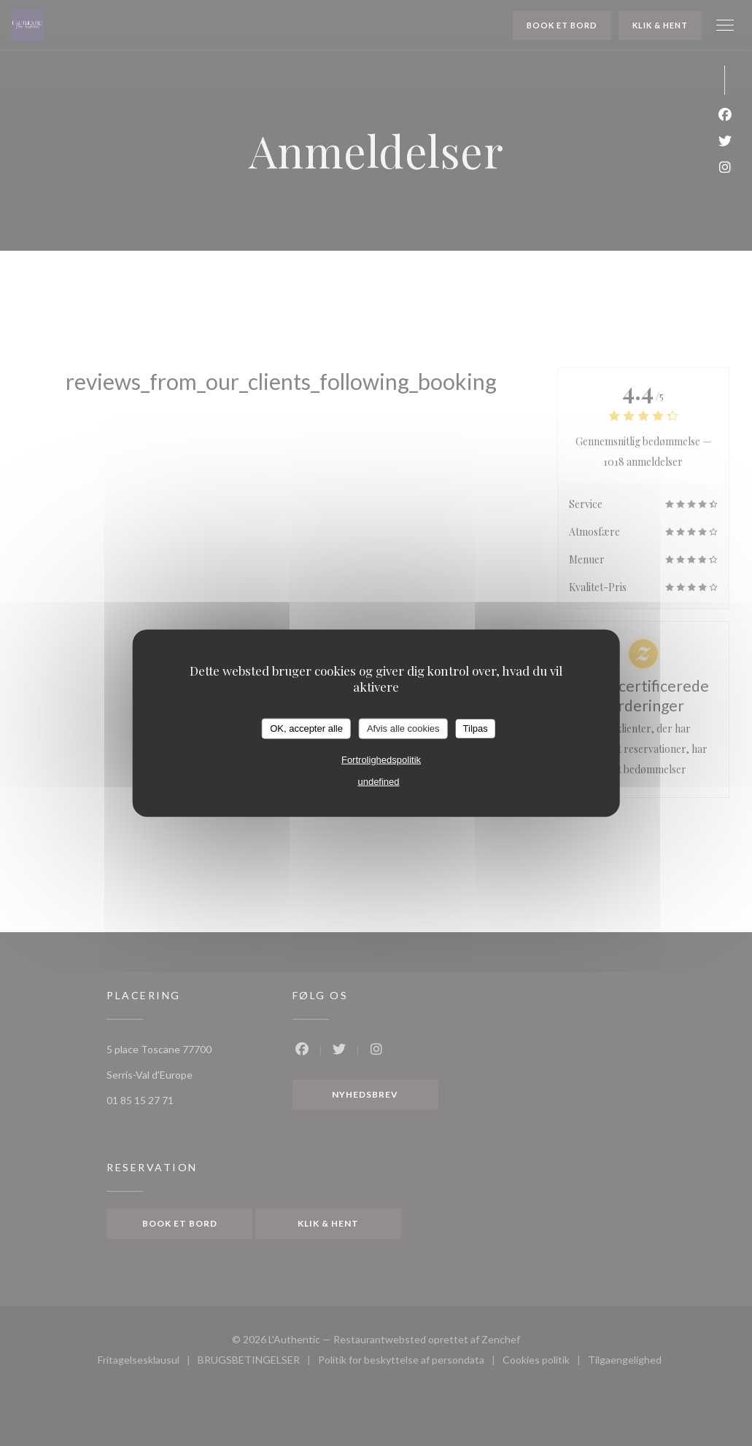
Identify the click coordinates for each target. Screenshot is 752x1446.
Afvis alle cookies (403, 728)
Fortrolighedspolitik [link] (381, 759)
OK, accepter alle (306, 728)
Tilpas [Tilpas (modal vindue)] (475, 728)
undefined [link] (378, 780)
